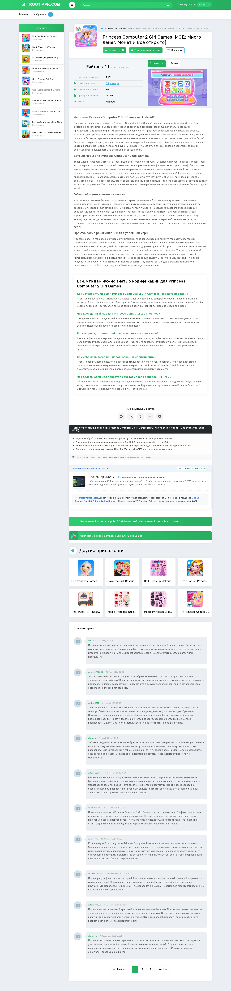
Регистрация (188, 5)
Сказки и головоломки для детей (93, 173)
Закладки (174, 50)
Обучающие (112, 83)
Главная (23, 14)
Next (163, 969)
